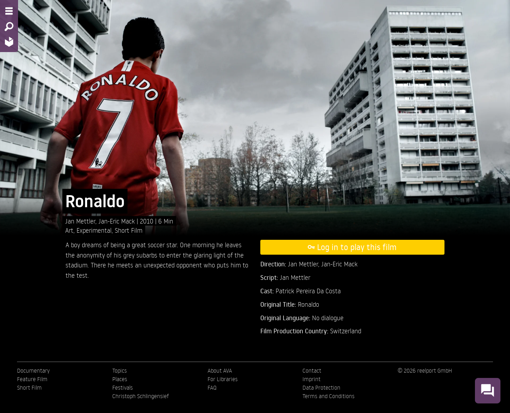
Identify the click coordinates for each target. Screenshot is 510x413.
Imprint (311, 379)
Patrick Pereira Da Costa (308, 291)
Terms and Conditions (328, 396)
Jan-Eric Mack (117, 221)
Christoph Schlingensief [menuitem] (140, 396)
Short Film (128, 230)
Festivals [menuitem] (122, 387)
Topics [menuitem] (119, 370)
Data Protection (321, 387)
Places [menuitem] (119, 379)
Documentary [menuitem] (33, 370)
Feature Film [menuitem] (32, 379)
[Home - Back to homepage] (9, 41)
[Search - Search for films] (9, 26)
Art (69, 230)
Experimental (94, 230)
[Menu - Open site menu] (9, 11)
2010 (147, 221)
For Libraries (223, 379)
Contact (311, 370)
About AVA (220, 370)
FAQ (212, 387)
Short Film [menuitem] (29, 387)
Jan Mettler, (81, 221)
